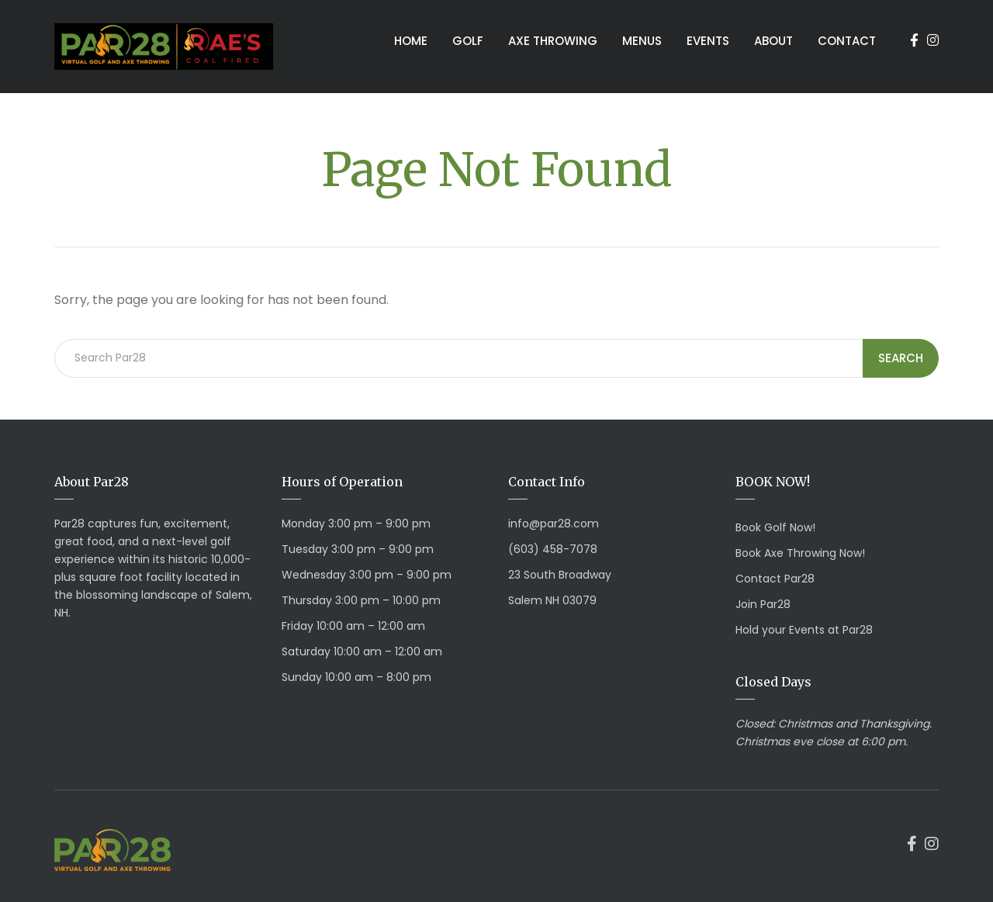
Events (708, 41)
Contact (847, 41)
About (773, 41)
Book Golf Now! (775, 527)
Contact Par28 (775, 578)
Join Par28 (763, 604)
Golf (467, 41)
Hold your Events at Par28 (804, 630)
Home (410, 41)
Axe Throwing (552, 41)
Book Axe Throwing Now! (800, 553)
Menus (642, 41)
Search (900, 358)
